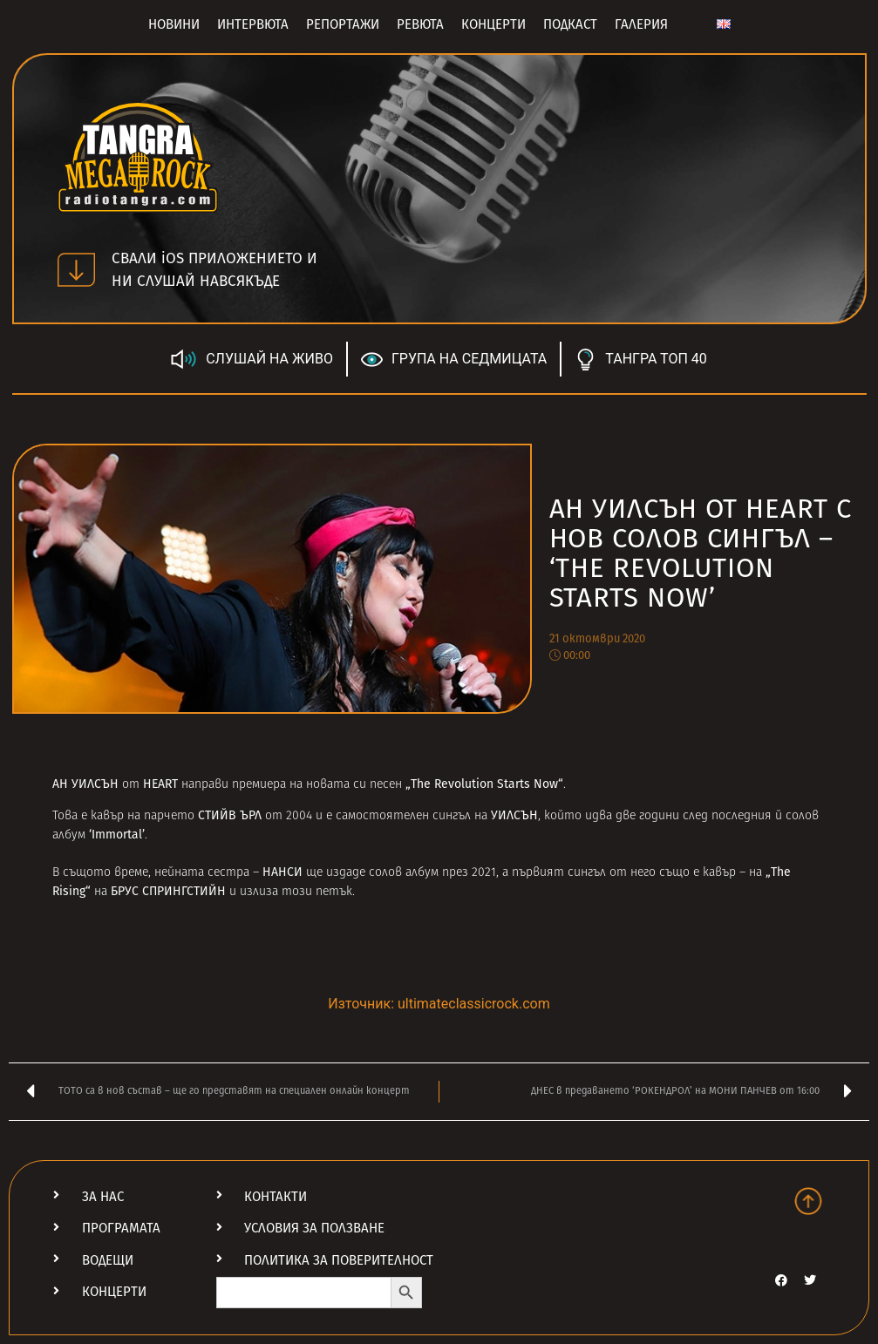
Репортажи (342, 24)
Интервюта (253, 24)
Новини (174, 24)
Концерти (493, 24)
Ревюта (420, 24)
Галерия (641, 24)
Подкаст (570, 24)
